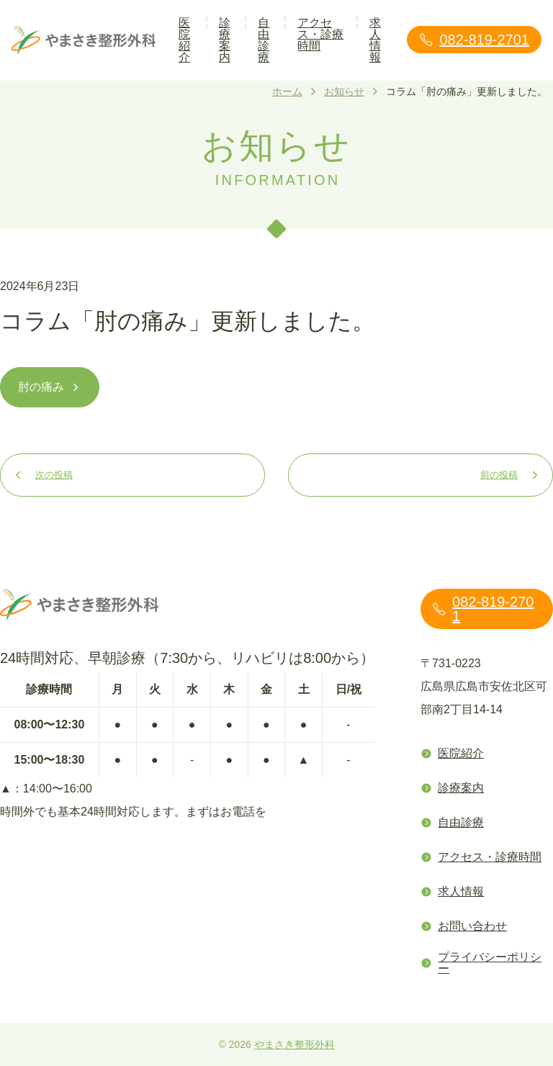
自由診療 (263, 40)
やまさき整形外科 (294, 1044)
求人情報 (375, 40)
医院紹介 (184, 40)
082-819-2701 (474, 40)
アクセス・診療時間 (320, 34)
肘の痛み (49, 387)
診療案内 (224, 40)
